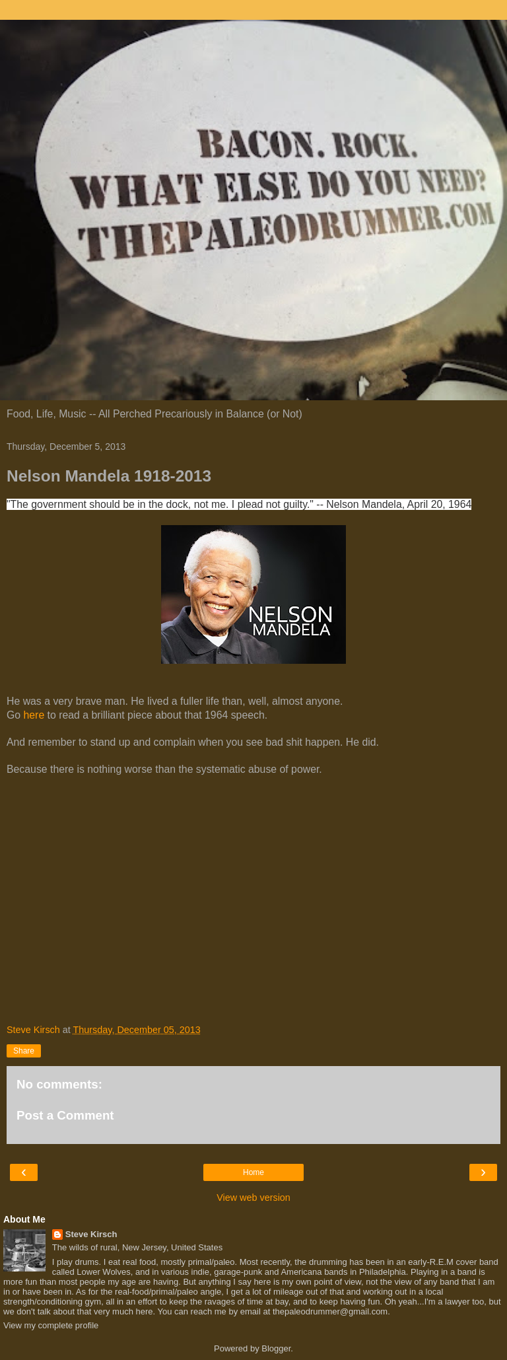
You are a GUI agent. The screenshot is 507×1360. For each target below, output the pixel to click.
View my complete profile (50, 1325)
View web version (253, 1197)
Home (253, 1172)
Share (23, 1051)
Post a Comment (65, 1115)
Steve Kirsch (91, 1234)
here (34, 715)
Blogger (275, 1348)
